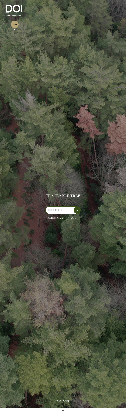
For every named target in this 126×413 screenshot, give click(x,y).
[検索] (60, 210)
